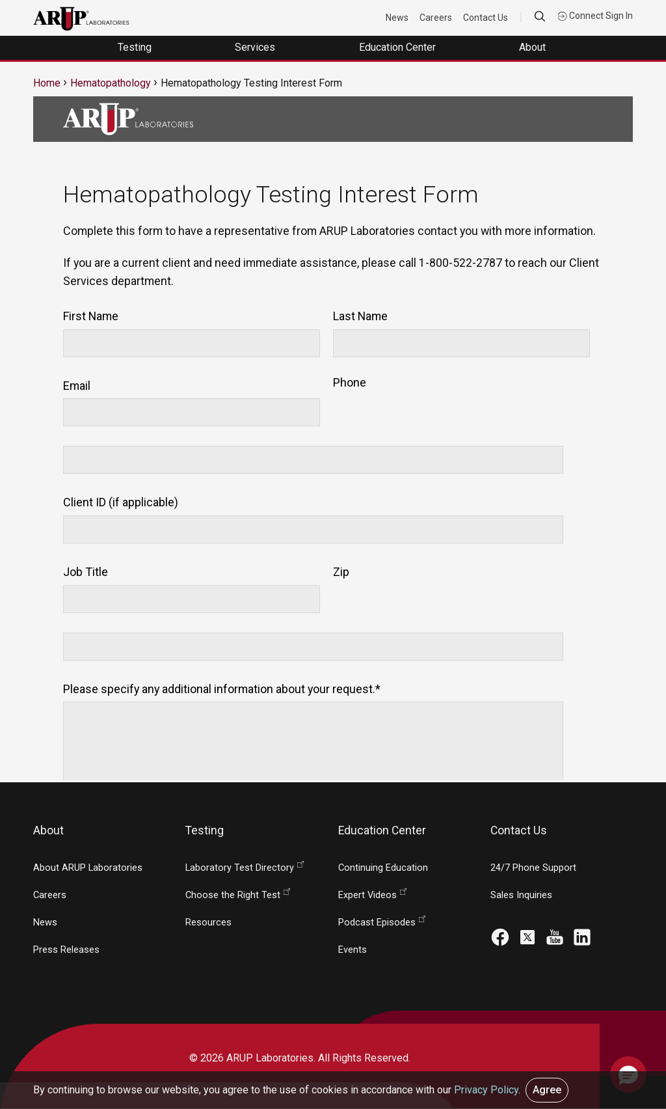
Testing (136, 47)
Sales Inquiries (521, 895)
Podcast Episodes (377, 922)
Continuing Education (383, 867)
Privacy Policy (486, 1090)
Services (256, 47)
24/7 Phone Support (533, 867)
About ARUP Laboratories (87, 867)
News (397, 17)
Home (46, 83)
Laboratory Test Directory (239, 867)
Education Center (398, 47)
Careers (436, 17)
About (533, 47)
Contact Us (485, 17)
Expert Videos (367, 895)
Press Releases (66, 949)
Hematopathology (110, 83)
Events (352, 949)
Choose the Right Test (232, 895)
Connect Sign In (595, 15)
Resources (208, 922)
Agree (547, 1090)
